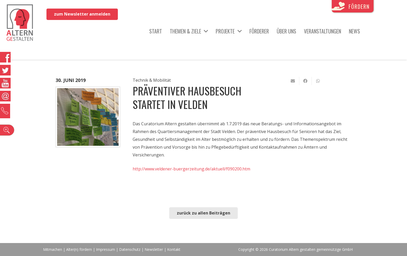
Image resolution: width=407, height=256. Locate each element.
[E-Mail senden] (293, 81)
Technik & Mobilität (152, 80)
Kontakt (173, 249)
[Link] (21, 23)
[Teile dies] (305, 81)
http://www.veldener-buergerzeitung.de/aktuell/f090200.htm (191, 169)
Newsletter (154, 249)
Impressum (105, 249)
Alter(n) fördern (79, 249)
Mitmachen (52, 249)
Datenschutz (129, 249)
